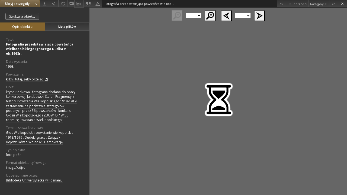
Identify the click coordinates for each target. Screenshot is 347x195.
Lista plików (67, 26)
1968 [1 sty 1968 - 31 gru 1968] (10, 66)
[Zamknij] (342, 3)
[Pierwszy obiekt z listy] (281, 3)
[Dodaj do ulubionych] (63, 3)
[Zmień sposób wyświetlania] (71, 3)
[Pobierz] (44, 3)
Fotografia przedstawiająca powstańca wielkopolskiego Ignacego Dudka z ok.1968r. (39, 49)
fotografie (13, 154)
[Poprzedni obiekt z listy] (297, 3)
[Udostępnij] (53, 3)
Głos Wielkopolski (19, 132)
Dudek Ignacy (35, 137)
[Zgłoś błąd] (97, 3)
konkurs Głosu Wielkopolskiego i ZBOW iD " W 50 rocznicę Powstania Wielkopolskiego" (38, 115)
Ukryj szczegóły (21, 3)
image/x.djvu (15, 167)
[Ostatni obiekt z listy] (333, 3)
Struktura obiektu (22, 16)
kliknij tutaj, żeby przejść (27, 79)
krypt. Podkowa (18, 92)
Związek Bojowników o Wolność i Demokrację (34, 139)
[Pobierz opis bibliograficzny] (78, 4)
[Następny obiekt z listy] (319, 3)
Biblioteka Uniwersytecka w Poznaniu (34, 180)
